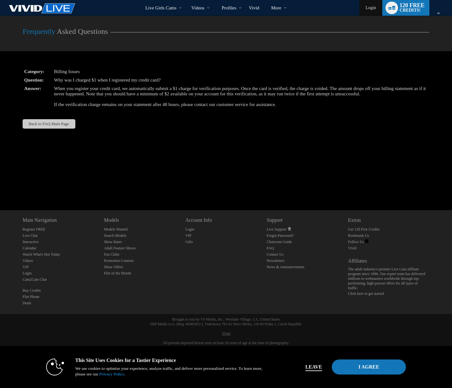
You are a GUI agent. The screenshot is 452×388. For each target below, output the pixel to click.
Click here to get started (366, 293)
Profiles (229, 7)
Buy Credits (32, 290)
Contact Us (275, 254)
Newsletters (276, 260)
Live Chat (30, 235)
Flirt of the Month (117, 273)
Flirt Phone (31, 297)
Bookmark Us (358, 235)
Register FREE (34, 229)
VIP (26, 267)
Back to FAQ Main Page (49, 123)
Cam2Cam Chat (35, 279)
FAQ (270, 248)
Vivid (352, 248)
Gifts (189, 242)
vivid (254, 7)
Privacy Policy (111, 374)
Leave (313, 366)
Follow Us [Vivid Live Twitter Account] (358, 242)
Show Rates (113, 242)
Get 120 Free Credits (363, 229)
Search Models (115, 235)
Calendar (29, 248)
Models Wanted (115, 229)
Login (371, 7)
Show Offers (113, 267)
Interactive (31, 242)
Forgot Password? (280, 235)
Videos (198, 7)
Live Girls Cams (160, 7)
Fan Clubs (111, 254)
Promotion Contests (119, 260)
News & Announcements (285, 267)
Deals (27, 303)
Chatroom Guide (279, 242)
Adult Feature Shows (120, 248)
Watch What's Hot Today (41, 254)
